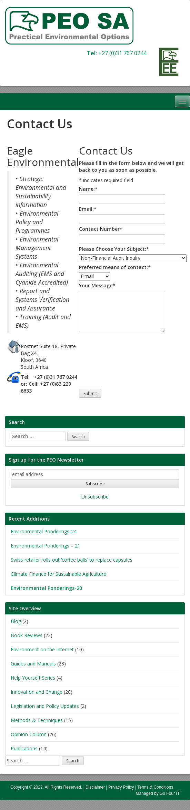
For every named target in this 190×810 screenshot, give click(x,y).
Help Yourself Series (33, 677)
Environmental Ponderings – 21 (45, 545)
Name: (88, 189)
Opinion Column (29, 734)
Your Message (97, 285)
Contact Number (100, 229)
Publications (24, 748)
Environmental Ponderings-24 (44, 531)
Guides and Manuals (33, 663)
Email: (88, 209)
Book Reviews (26, 635)
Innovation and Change (36, 692)
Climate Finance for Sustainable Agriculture (58, 574)
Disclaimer (95, 787)
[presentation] (107, 359)
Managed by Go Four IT (158, 793)
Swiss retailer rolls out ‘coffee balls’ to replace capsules (71, 559)
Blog (16, 621)
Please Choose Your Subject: (114, 249)
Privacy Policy (121, 787)
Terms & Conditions (155, 787)
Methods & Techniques (37, 720)
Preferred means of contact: (115, 267)
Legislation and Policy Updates (45, 706)
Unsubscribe (95, 496)
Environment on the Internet (42, 649)
